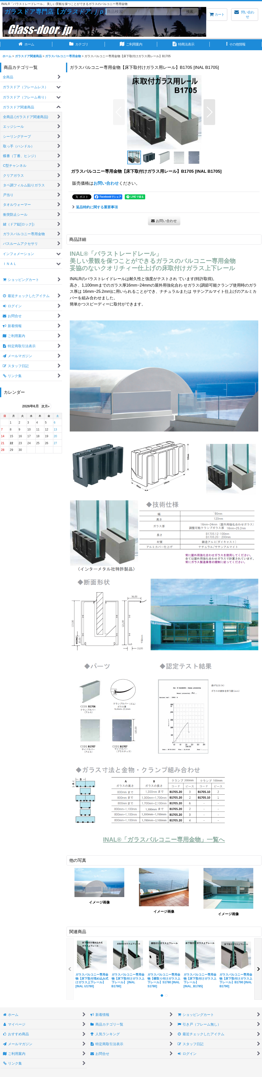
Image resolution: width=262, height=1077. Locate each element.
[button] (236, 44)
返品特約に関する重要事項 (95, 207)
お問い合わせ (106, 183)
